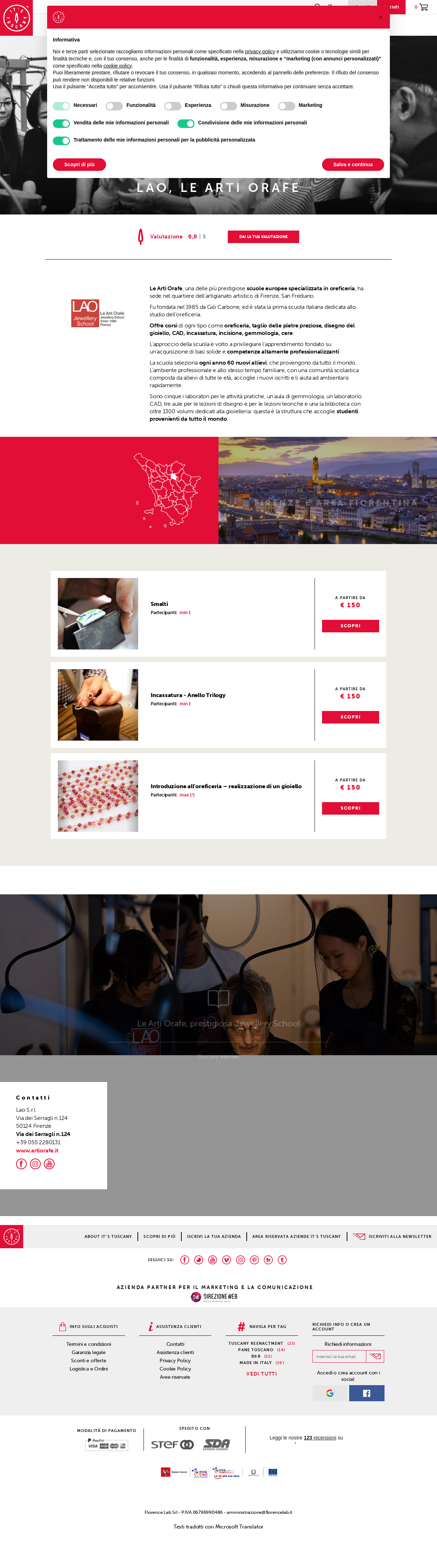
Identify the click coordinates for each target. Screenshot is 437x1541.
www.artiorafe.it (37, 1150)
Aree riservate (175, 1377)
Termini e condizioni (88, 1344)
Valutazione (166, 236)
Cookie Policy (175, 1369)
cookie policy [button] (118, 66)
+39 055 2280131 (38, 1142)
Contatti (175, 1344)
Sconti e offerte (88, 1361)
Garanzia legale (89, 1352)
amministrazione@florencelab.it (259, 1512)
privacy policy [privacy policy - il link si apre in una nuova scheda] (260, 51)
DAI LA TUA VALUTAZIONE (263, 236)
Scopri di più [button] (79, 164)
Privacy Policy (175, 1361)
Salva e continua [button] (353, 164)
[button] (64, 614)
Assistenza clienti (175, 1352)
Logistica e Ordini (89, 1369)
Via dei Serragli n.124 (43, 1134)
